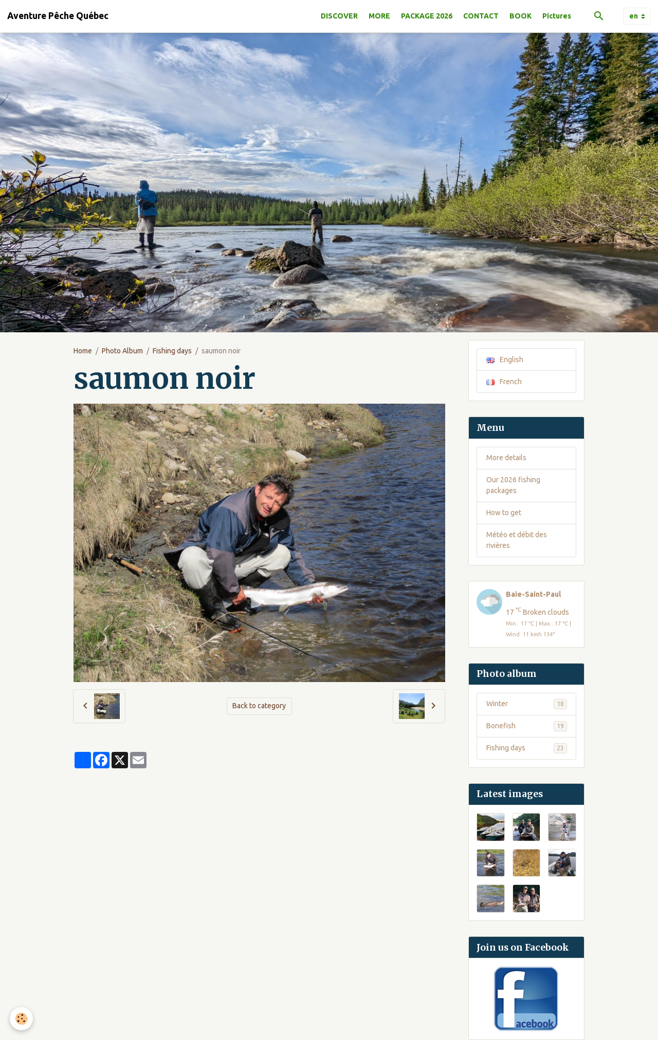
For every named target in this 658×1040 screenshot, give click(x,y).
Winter (526, 704)
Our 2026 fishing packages (513, 485)
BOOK (520, 16)
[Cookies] (21, 1018)
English (504, 359)
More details (506, 457)
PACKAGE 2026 (426, 16)
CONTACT (481, 16)
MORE (379, 16)
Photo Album (122, 351)
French (504, 381)
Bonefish (526, 726)
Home (83, 351)
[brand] (57, 16)
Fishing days (172, 351)
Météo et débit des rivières (516, 540)
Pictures (556, 16)
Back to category (259, 706)
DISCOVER (339, 16)
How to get (503, 512)
